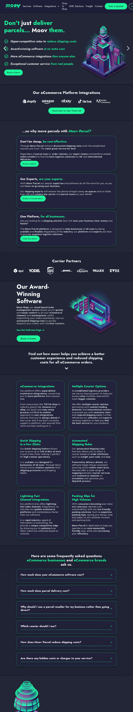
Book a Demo (16, 72)
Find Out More (33, 239)
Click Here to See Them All (66, 111)
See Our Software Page (30, 330)
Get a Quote (116, 6)
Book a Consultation (36, 199)
